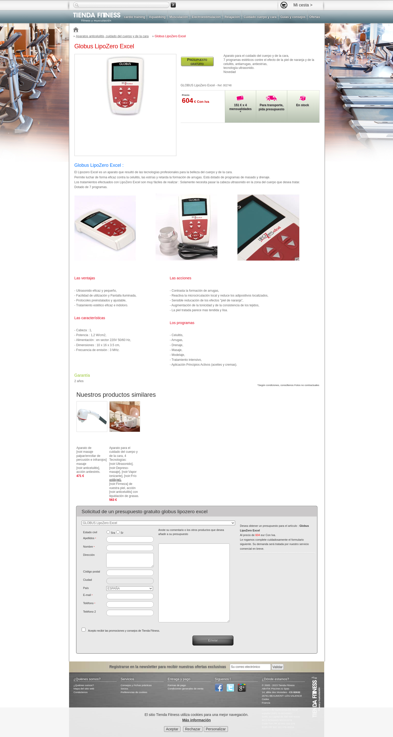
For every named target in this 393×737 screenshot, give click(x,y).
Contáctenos (81, 692)
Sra (113, 532)
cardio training (134, 17)
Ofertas (314, 17)
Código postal (91, 571)
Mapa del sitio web (84, 688)
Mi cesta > (302, 5)
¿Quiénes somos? (84, 685)
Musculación (178, 17)
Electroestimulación (206, 17)
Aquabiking (157, 17)
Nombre (89, 546)
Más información (196, 720)
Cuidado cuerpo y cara (260, 17)
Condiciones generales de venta (185, 688)
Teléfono (89, 603)
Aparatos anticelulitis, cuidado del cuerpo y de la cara (112, 36)
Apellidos (89, 538)
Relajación (232, 17)
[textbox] (130, 573)
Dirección (89, 554)
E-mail (88, 594)
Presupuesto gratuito (197, 62)
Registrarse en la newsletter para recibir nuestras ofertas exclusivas (168, 667)
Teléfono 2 (89, 611)
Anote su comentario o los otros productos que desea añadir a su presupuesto (191, 532)
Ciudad (87, 579)
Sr (122, 532)
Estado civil (90, 532)
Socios (124, 688)
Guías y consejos (292, 17)
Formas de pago (177, 685)
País (86, 587)
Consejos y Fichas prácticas (136, 685)
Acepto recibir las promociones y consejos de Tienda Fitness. (124, 630)
